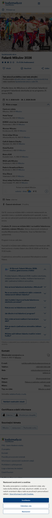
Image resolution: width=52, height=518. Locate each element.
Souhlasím (26, 500)
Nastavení (26, 512)
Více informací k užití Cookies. (22, 494)
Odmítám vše (26, 506)
